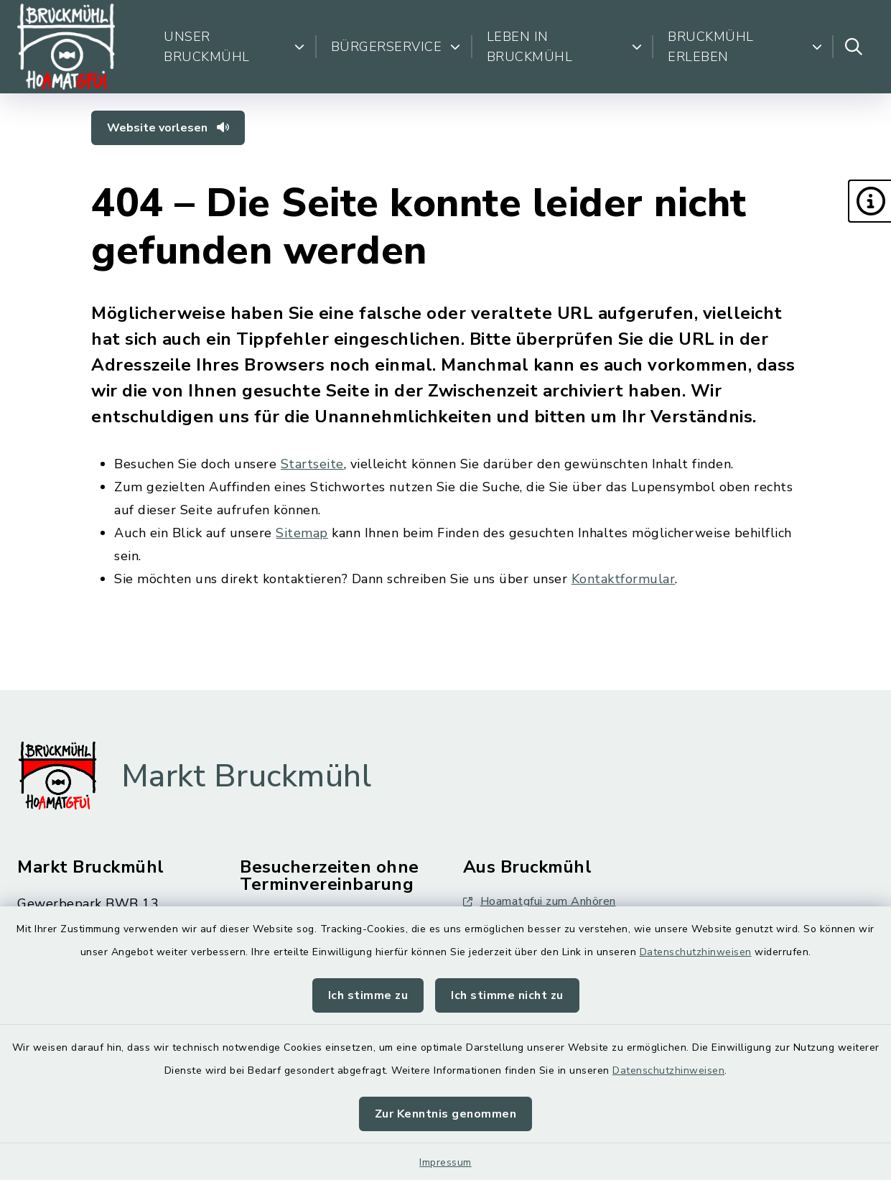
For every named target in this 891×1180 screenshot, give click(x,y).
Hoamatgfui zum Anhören (539, 901)
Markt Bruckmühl (246, 776)
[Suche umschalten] (854, 46)
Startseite (312, 464)
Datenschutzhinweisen (696, 952)
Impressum (445, 1162)
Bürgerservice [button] (396, 46)
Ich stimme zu (368, 995)
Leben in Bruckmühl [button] (564, 46)
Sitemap (302, 533)
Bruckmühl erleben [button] (745, 46)
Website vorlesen (168, 128)
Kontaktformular (624, 578)
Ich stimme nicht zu (507, 995)
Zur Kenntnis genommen (446, 1114)
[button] (869, 201)
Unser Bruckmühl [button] (234, 46)
